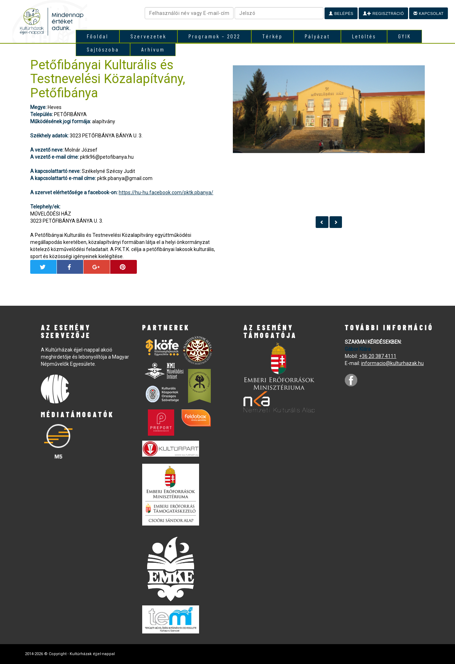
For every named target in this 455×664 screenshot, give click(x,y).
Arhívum (153, 49)
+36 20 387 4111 (377, 356)
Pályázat (317, 36)
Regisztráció (383, 13)
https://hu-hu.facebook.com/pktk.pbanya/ (166, 192)
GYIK (404, 36)
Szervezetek (148, 36)
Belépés (341, 13)
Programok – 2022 (214, 36)
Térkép (272, 36)
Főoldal (97, 36)
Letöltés (364, 36)
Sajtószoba (103, 49)
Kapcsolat (428, 13)
